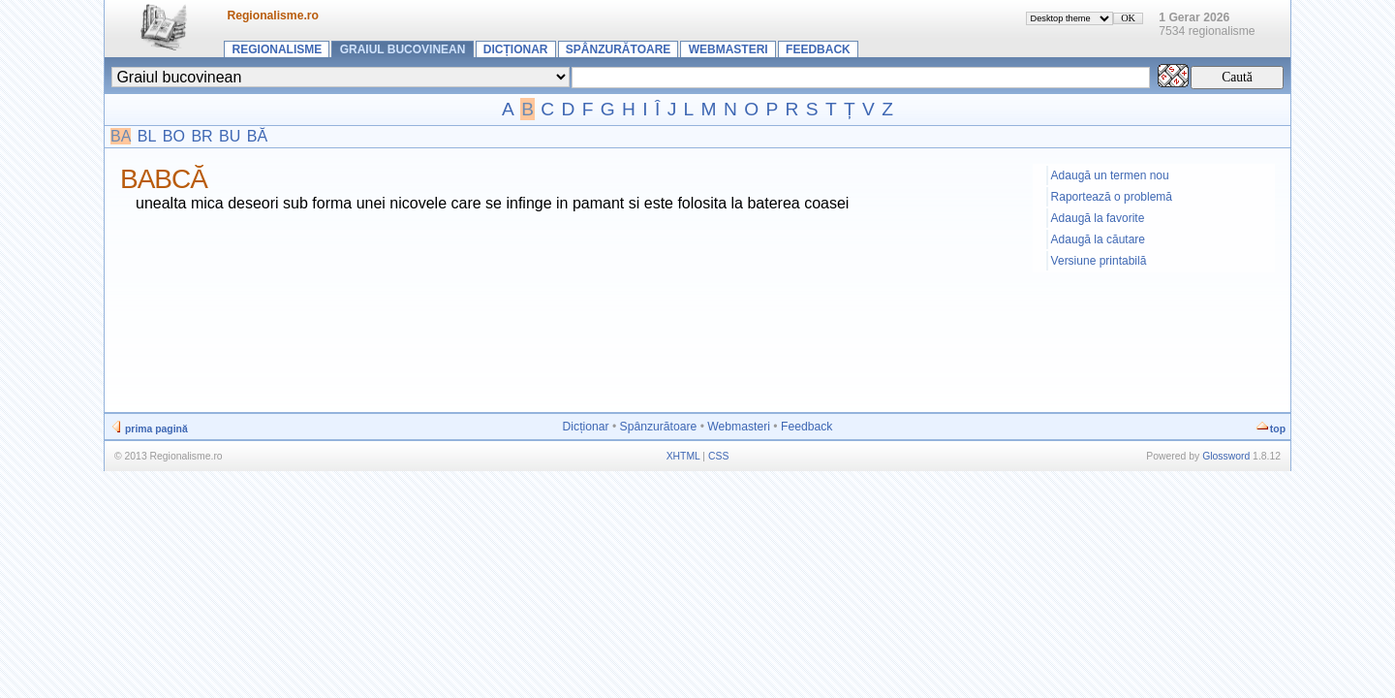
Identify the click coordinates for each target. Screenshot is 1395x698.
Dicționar (515, 49)
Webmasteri (728, 49)
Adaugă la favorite (1098, 218)
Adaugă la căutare (1098, 239)
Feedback (818, 49)
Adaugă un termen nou (1110, 175)
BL (147, 136)
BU (229, 136)
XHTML (683, 456)
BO (174, 136)
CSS (718, 456)
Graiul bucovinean (403, 49)
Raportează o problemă (1111, 197)
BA (120, 136)
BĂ (257, 136)
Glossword (1226, 456)
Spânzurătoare (618, 49)
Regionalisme (277, 49)
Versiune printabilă (1099, 261)
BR (201, 136)
